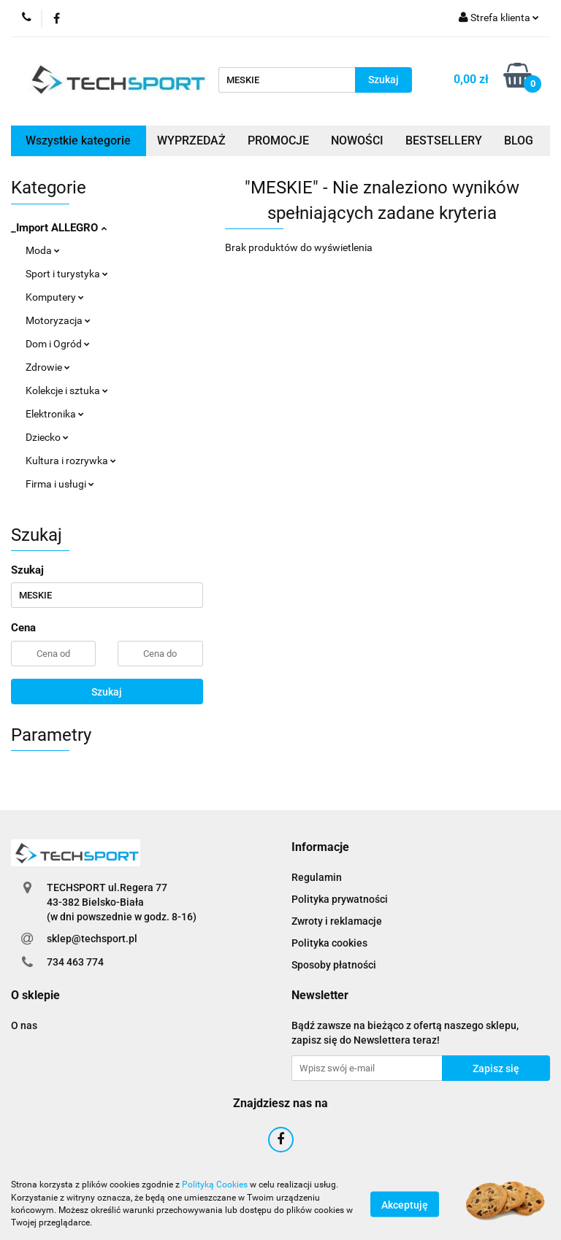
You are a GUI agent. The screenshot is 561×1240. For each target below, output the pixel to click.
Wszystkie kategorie (78, 140)
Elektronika (55, 414)
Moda (43, 250)
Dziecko (47, 437)
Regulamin (316, 877)
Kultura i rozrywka (71, 460)
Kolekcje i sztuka (67, 390)
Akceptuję (404, 1204)
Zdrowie (48, 367)
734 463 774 (75, 962)
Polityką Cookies (215, 1184)
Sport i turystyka (67, 274)
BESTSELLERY (443, 140)
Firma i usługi (60, 484)
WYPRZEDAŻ (191, 140)
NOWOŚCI (357, 140)
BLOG (518, 140)
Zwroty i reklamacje (336, 921)
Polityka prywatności (339, 899)
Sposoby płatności (333, 965)
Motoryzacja (58, 320)
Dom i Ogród (58, 344)
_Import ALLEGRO (59, 227)
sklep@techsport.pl (92, 938)
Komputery (55, 297)
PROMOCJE (278, 140)
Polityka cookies (329, 943)
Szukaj (106, 692)
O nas (24, 1025)
